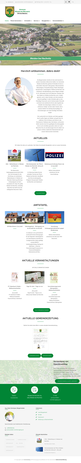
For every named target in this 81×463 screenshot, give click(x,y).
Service (37, 21)
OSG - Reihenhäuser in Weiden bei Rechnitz (53, 440)
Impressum (41, 417)
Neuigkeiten (46, 21)
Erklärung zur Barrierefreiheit (45, 419)
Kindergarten (20, 446)
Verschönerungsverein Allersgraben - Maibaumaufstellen (54, 288)
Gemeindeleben (58, 21)
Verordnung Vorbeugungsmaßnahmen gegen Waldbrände (54, 228)
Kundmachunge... (10, 439)
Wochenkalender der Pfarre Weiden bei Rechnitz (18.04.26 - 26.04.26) (34, 165)
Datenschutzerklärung (61, 459)
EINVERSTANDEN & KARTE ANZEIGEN (67, 381)
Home (7, 21)
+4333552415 (10, 2)
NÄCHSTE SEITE (47, 355)
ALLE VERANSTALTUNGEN (41, 310)
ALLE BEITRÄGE (40, 193)
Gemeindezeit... (10, 446)
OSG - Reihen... (19, 443)
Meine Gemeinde (16, 21)
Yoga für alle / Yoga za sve (34, 286)
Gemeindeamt (9, 443)
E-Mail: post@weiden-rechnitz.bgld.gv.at (55, 397)
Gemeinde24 (27, 459)
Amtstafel (28, 21)
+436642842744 (10, 428)
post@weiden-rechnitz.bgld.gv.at (25, 2)
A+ (66, 2)
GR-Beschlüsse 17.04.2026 (14, 226)
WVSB (39, 414)
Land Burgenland (42, 412)
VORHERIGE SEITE (34, 355)
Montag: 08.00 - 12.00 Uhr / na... (44, 2)
